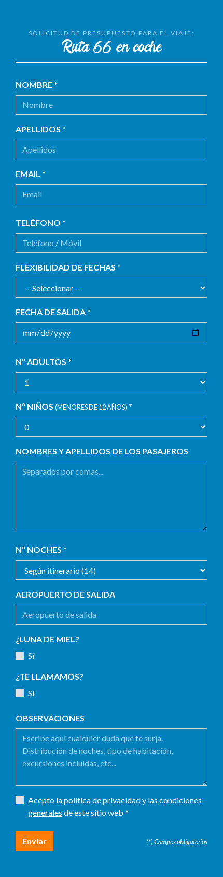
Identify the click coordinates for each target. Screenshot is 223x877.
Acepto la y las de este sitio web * (115, 806)
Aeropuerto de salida (65, 594)
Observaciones (50, 718)
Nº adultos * (44, 362)
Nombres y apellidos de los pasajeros (102, 451)
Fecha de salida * (53, 312)
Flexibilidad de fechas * (68, 267)
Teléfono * (41, 222)
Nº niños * (74, 406)
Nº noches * (41, 550)
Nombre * (37, 84)
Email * (31, 174)
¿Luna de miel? (47, 639)
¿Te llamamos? (49, 676)
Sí (31, 655)
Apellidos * (41, 129)
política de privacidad (102, 800)
